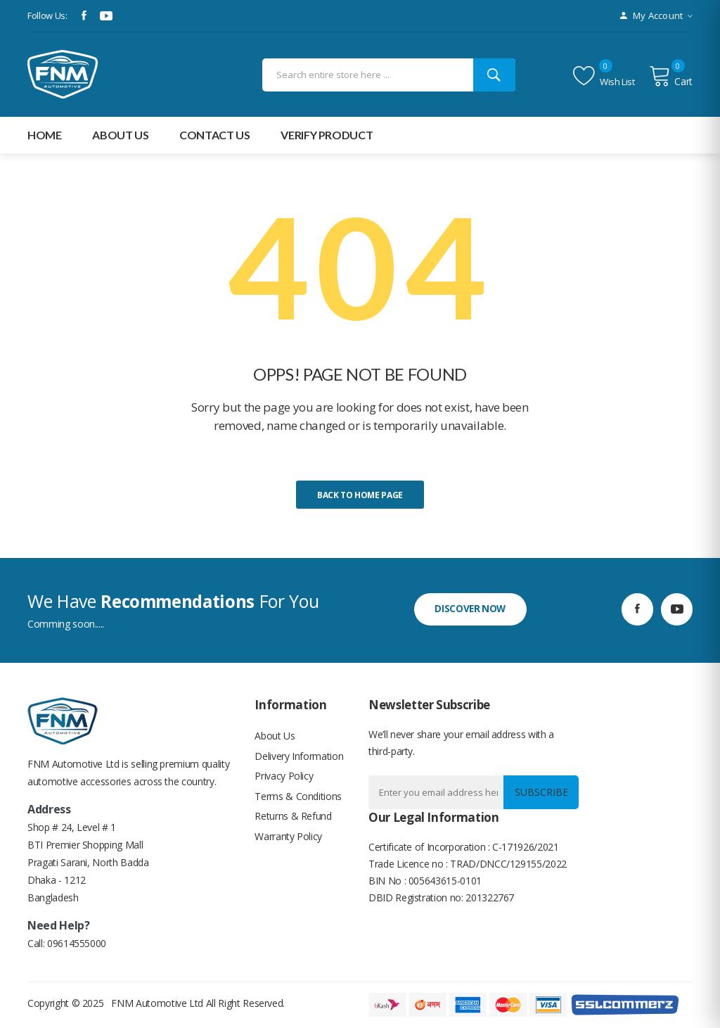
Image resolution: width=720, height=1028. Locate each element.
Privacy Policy (284, 778)
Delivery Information (299, 757)
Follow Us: (47, 15)
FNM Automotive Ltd (157, 1003)
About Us (275, 736)
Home (44, 134)
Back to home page (360, 495)
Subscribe (539, 792)
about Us (120, 134)
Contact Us (214, 134)
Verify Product (327, 134)
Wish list (604, 76)
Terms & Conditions (298, 799)
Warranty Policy (288, 842)
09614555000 (76, 943)
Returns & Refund (293, 820)
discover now (471, 609)
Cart (671, 76)
